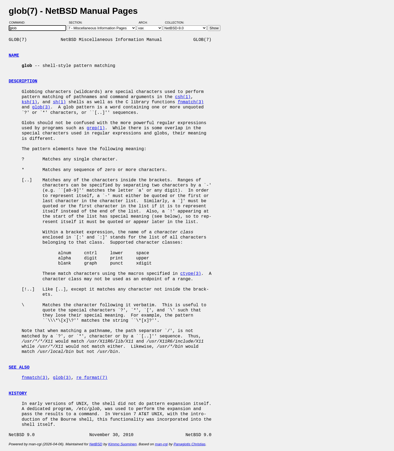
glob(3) (41, 107)
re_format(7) (92, 378)
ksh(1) (29, 102)
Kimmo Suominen (122, 444)
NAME (14, 56)
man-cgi (161, 444)
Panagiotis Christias (190, 444)
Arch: (145, 22)
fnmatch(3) (191, 102)
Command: (18, 22)
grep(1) (96, 128)
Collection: (174, 22)
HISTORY (18, 394)
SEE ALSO (19, 368)
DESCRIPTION (23, 81)
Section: (77, 22)
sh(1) (59, 102)
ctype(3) (190, 274)
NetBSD (95, 444)
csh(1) (183, 97)
